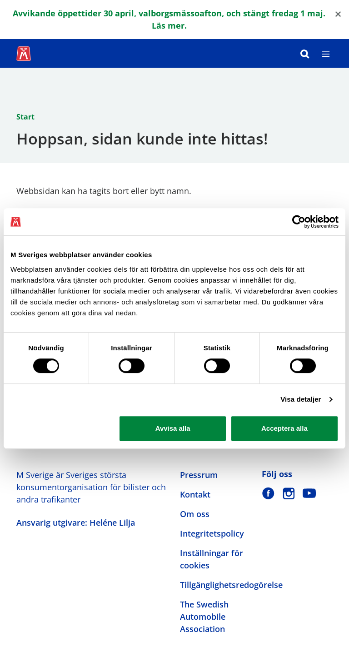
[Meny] (326, 53)
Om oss (194, 513)
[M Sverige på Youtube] (309, 493)
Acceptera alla (284, 428)
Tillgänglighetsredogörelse (231, 584)
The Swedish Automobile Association (204, 616)
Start (25, 117)
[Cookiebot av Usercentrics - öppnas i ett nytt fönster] (299, 222)
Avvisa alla (172, 428)
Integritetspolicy (212, 533)
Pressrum (199, 474)
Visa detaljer (300, 399)
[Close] (338, 13)
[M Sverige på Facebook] (268, 493)
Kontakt (195, 494)
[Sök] (305, 53)
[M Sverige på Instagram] (288, 493)
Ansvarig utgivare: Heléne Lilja (75, 522)
